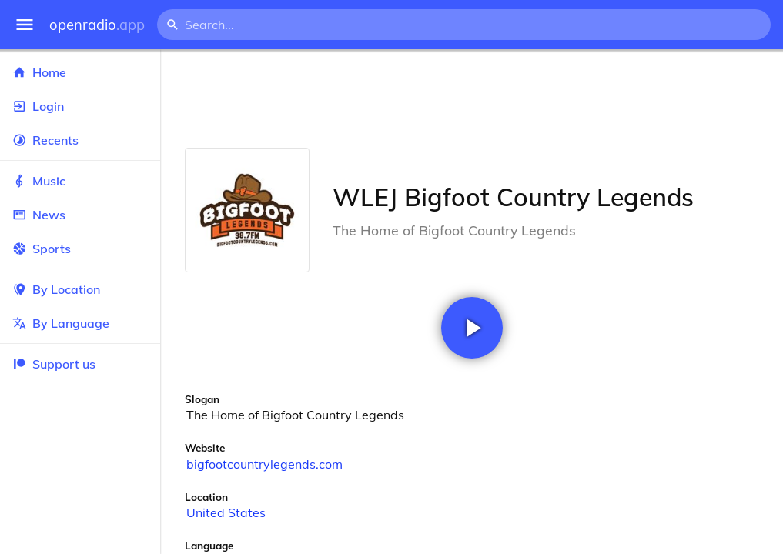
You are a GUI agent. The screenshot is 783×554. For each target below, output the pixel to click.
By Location (80, 289)
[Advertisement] (471, 98)
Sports (80, 248)
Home (80, 72)
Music (80, 181)
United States (226, 512)
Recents (80, 140)
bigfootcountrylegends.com (264, 464)
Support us (53, 364)
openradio (97, 25)
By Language (80, 323)
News (80, 215)
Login (80, 106)
